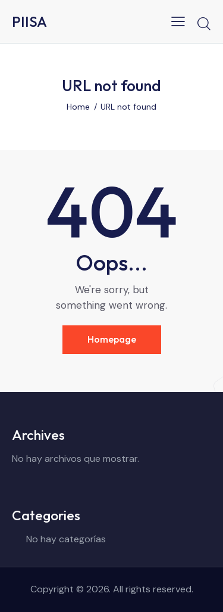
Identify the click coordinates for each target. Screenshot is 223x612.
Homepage (111, 339)
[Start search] (203, 23)
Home (78, 106)
